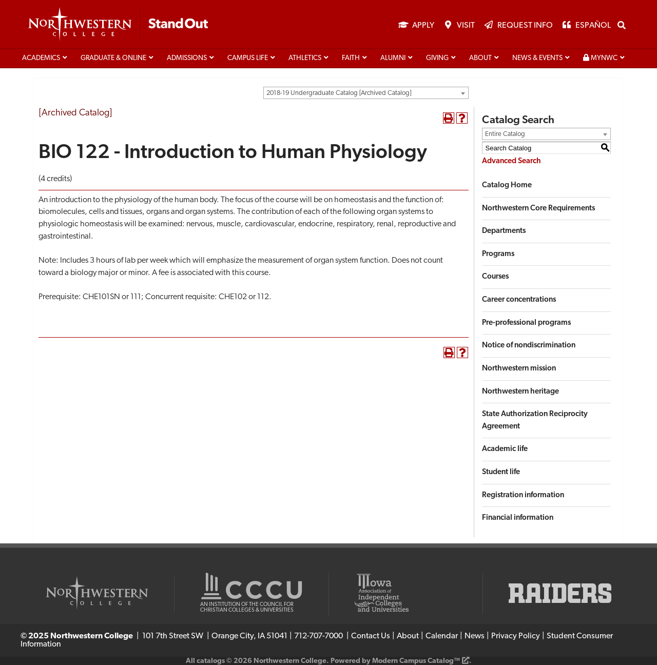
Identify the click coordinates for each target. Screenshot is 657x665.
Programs (498, 254)
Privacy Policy (515, 636)
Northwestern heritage (520, 392)
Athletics (304, 58)
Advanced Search (511, 161)
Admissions (187, 58)
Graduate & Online (113, 58)
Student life (501, 472)
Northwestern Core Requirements (538, 208)
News (475, 636)
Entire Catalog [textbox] (505, 134)
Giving (437, 58)
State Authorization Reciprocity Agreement (535, 420)
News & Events (537, 58)
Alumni (392, 58)
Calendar (442, 636)
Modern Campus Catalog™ (416, 661)
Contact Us (370, 636)
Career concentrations (519, 300)
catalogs (211, 661)
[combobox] (366, 93)
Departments (504, 231)
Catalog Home (507, 185)
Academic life (505, 449)
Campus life (247, 58)
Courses (495, 277)
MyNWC (600, 58)
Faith (351, 58)
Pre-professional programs (526, 323)
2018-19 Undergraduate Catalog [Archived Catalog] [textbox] (338, 93)
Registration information (523, 495)
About (480, 58)
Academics (41, 58)
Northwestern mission (519, 369)
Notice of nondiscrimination (528, 345)
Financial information (517, 518)
